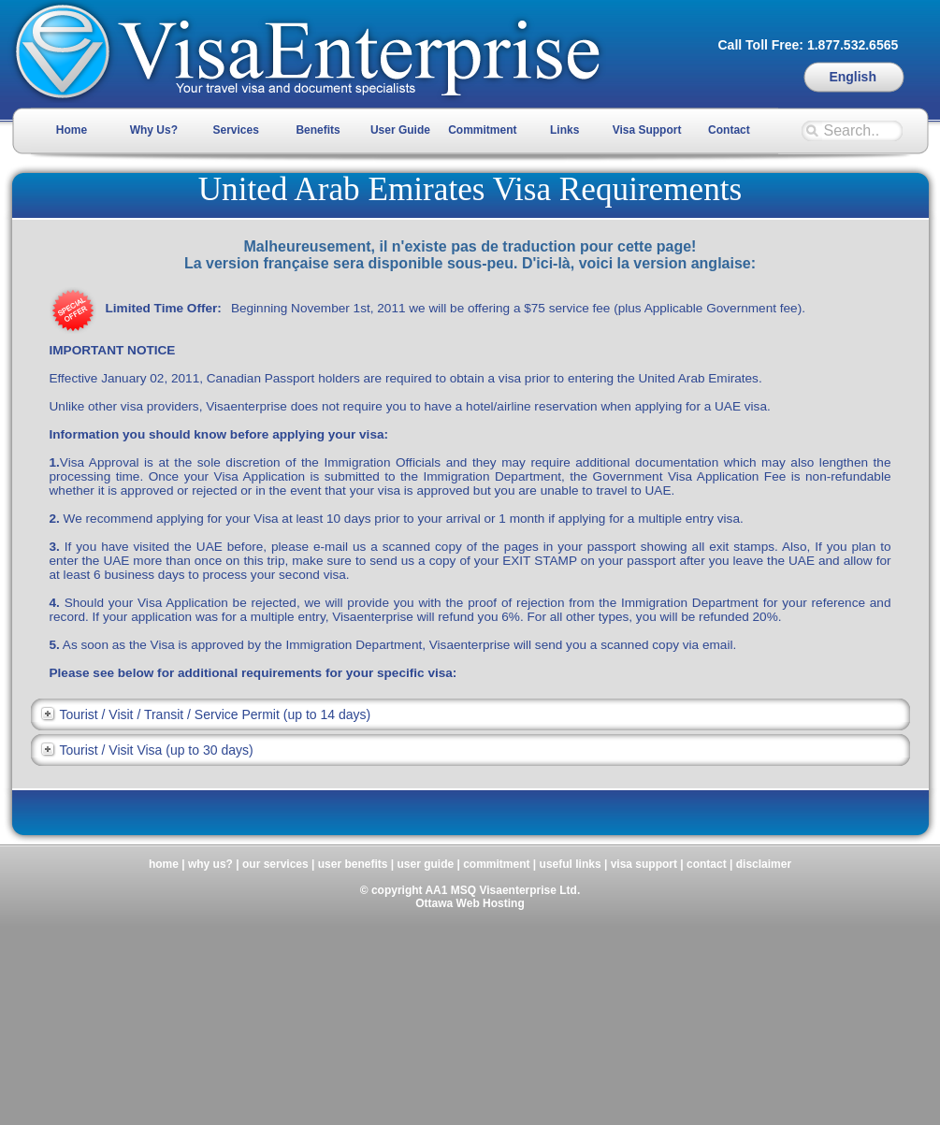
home (164, 864)
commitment (496, 864)
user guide (425, 864)
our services (275, 864)
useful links (570, 864)
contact (707, 864)
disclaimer (763, 864)
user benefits (353, 864)
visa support (644, 864)
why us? (210, 864)
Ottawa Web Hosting (469, 903)
